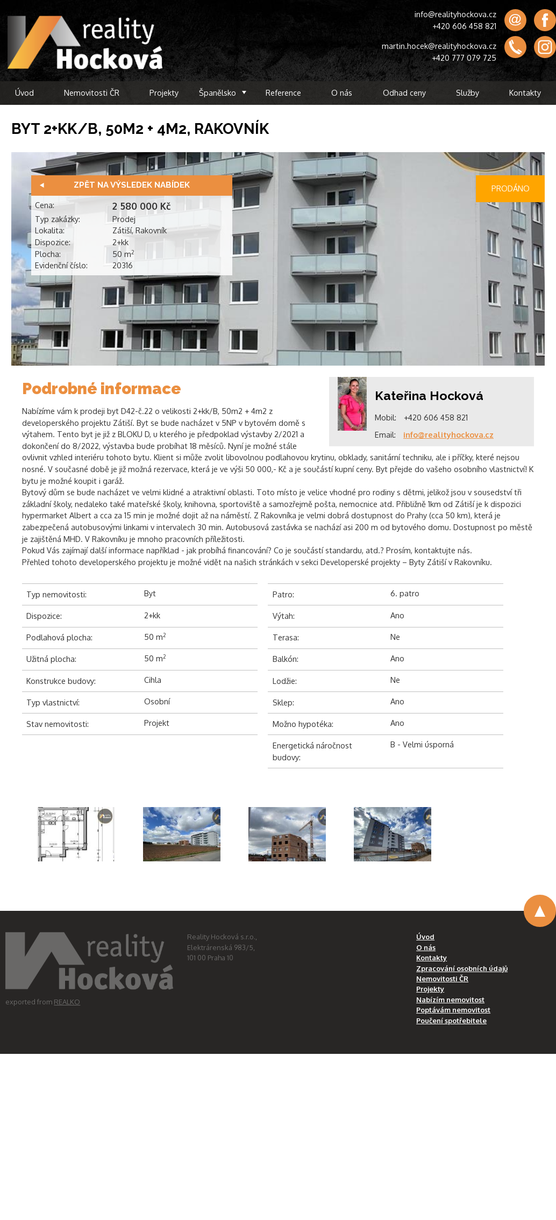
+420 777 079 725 (464, 57)
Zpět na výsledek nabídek (132, 185)
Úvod (24, 92)
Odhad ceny (404, 92)
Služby (467, 92)
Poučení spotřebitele (451, 1020)
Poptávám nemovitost (453, 1009)
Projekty (164, 92)
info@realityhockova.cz (455, 14)
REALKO (67, 1001)
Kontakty (525, 92)
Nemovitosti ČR (91, 92)
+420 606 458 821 (464, 26)
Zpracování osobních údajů (462, 968)
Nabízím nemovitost (450, 999)
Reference (283, 92)
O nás (341, 92)
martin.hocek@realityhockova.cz (439, 46)
